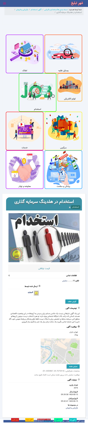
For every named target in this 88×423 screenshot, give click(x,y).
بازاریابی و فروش (72, 407)
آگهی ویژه (29, 420)
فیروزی (30, 292)
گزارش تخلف (72, 301)
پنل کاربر (15, 420)
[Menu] (4, 3)
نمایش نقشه (73, 366)
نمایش (64, 280)
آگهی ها (73, 420)
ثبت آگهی (58, 420)
